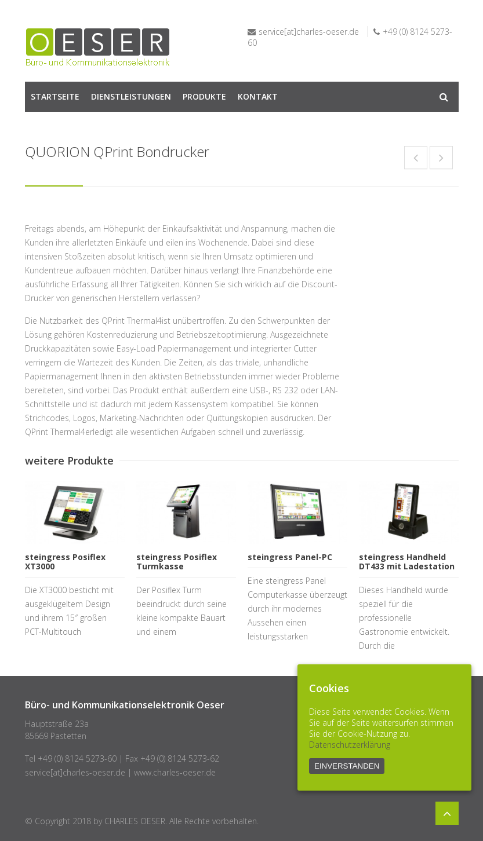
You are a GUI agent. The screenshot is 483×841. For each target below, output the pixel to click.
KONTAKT (258, 96)
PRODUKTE (204, 96)
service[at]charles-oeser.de (309, 31)
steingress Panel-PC (290, 556)
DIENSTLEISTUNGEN (131, 96)
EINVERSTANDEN (346, 766)
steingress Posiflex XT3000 (65, 561)
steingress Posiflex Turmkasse (176, 561)
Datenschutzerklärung (349, 744)
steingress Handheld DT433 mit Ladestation (407, 561)
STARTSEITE (55, 96)
